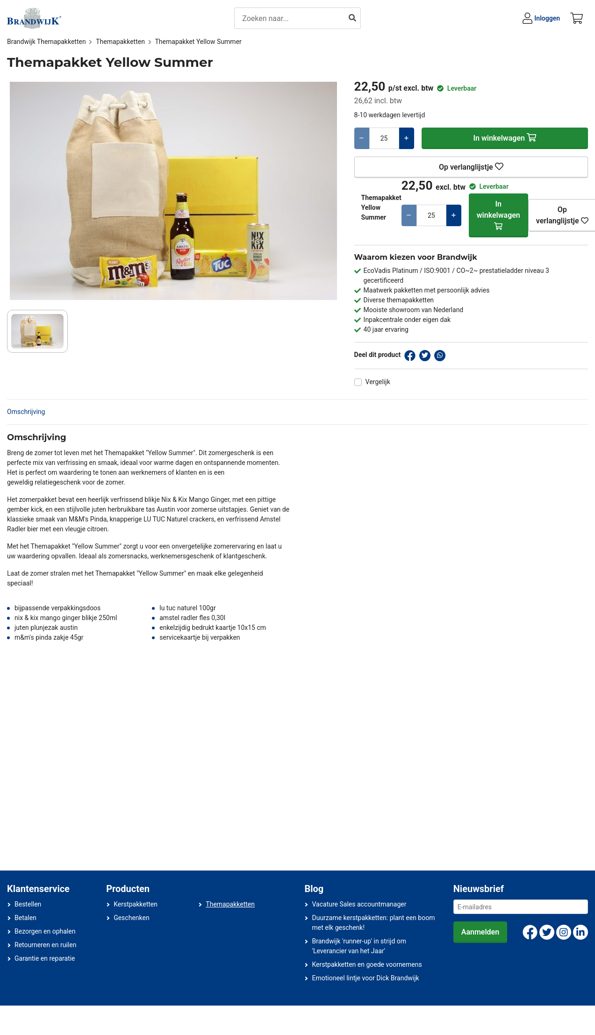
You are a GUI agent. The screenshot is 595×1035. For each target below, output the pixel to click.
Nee (352, 525)
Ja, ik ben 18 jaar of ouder (279, 525)
